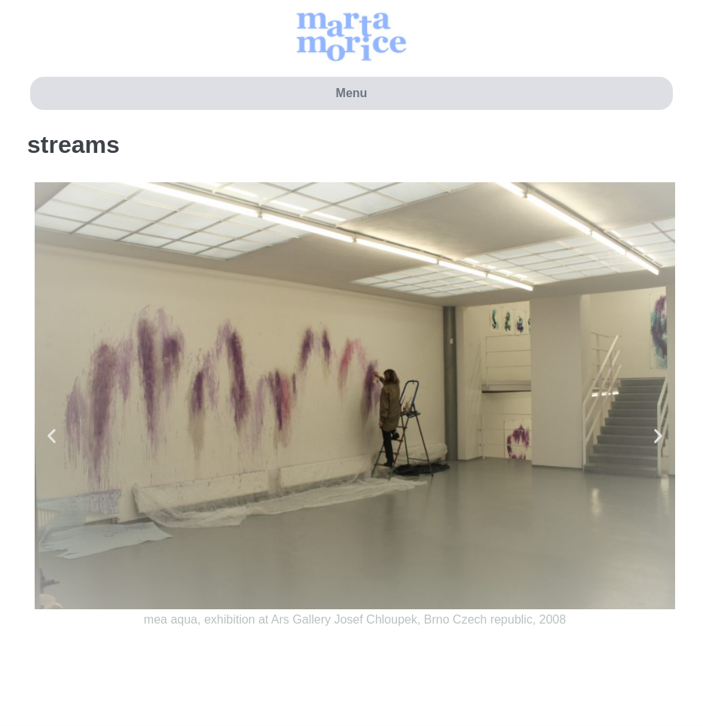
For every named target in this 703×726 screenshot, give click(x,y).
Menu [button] (352, 93)
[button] (51, 436)
